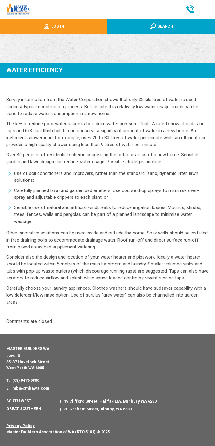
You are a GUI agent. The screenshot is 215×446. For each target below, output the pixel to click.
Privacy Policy (20, 425)
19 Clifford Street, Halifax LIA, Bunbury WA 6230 (110, 401)
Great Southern (23, 408)
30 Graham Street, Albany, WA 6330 (98, 409)
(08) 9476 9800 (25, 380)
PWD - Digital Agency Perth (28, 442)
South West (18, 401)
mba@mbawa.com (30, 388)
